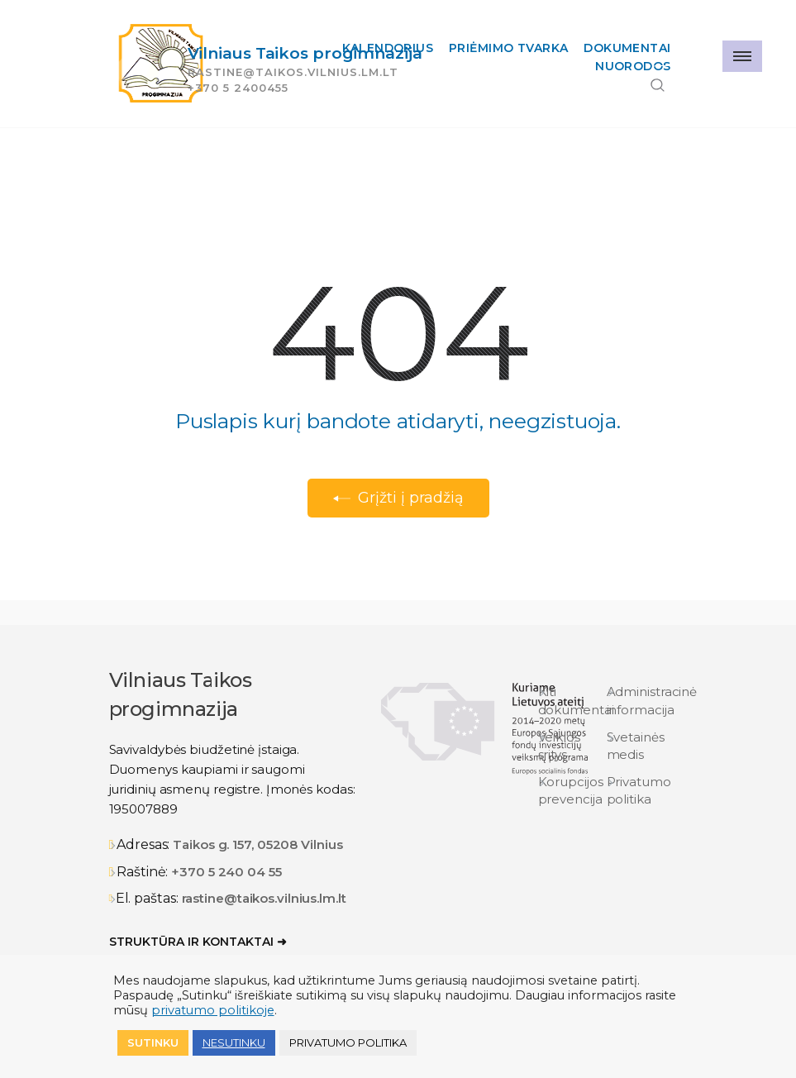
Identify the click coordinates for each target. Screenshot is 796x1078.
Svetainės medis (636, 745)
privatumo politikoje (212, 1010)
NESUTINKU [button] (234, 1042)
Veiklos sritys (559, 745)
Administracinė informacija (652, 700)
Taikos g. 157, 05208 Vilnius (257, 844)
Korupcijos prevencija (570, 790)
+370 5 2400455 (238, 87)
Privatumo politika (639, 790)
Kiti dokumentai (576, 700)
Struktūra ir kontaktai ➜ (198, 941)
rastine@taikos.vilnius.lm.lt (264, 898)
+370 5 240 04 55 (226, 872)
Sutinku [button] (153, 1042)
